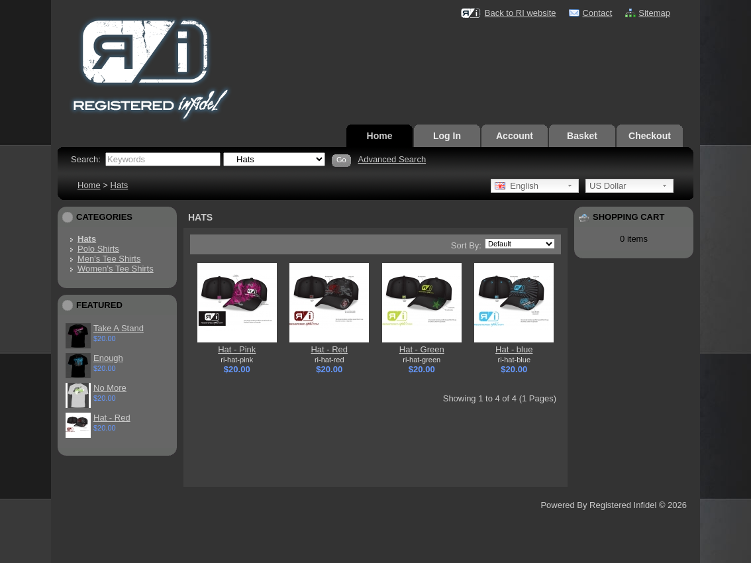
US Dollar (607, 186)
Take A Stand (118, 328)
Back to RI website (520, 13)
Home (380, 135)
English (516, 186)
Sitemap (654, 13)
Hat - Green (421, 349)
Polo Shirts (98, 249)
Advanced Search (392, 159)
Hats (119, 185)
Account (514, 135)
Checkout (649, 135)
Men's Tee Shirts (108, 259)
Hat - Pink (237, 349)
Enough (108, 358)
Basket (582, 135)
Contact (597, 13)
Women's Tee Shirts (115, 269)
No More (109, 388)
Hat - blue (513, 349)
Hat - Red (111, 418)
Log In (447, 135)
